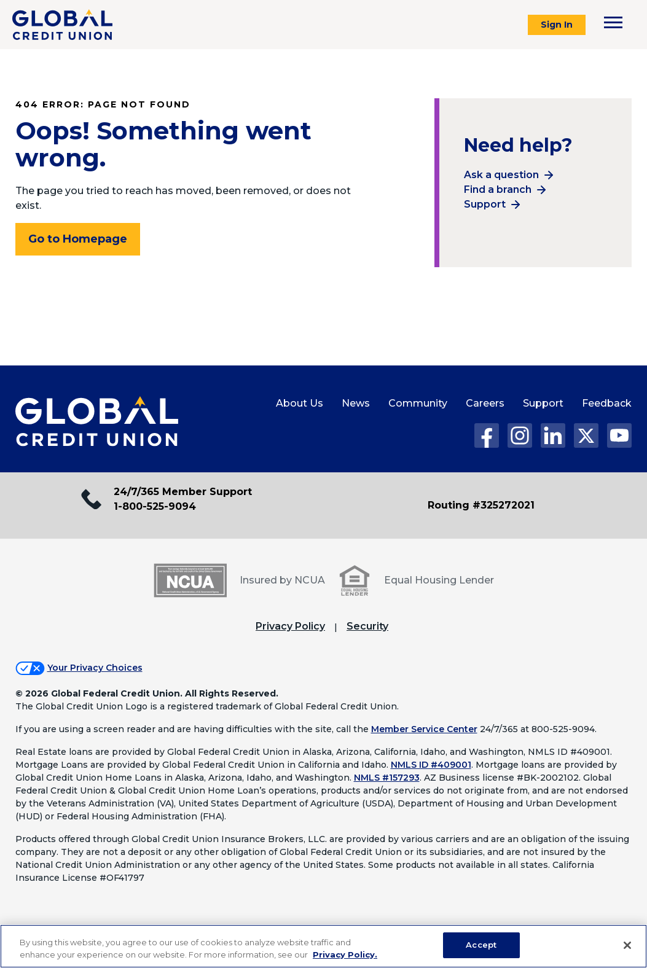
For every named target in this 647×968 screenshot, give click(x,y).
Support (485, 204)
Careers (485, 403)
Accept (481, 945)
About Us (299, 403)
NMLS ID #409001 (431, 764)
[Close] (627, 945)
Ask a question (501, 175)
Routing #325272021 (481, 505)
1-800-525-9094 (155, 506)
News (356, 403)
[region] (323, 946)
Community (417, 403)
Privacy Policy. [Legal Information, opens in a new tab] (345, 954)
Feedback (607, 403)
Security (367, 626)
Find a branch (497, 189)
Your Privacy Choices (95, 667)
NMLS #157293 (387, 777)
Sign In (557, 24)
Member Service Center (424, 729)
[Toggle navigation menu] (613, 22)
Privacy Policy (290, 626)
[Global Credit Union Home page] (96, 422)
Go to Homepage (77, 239)
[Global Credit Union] (62, 24)
